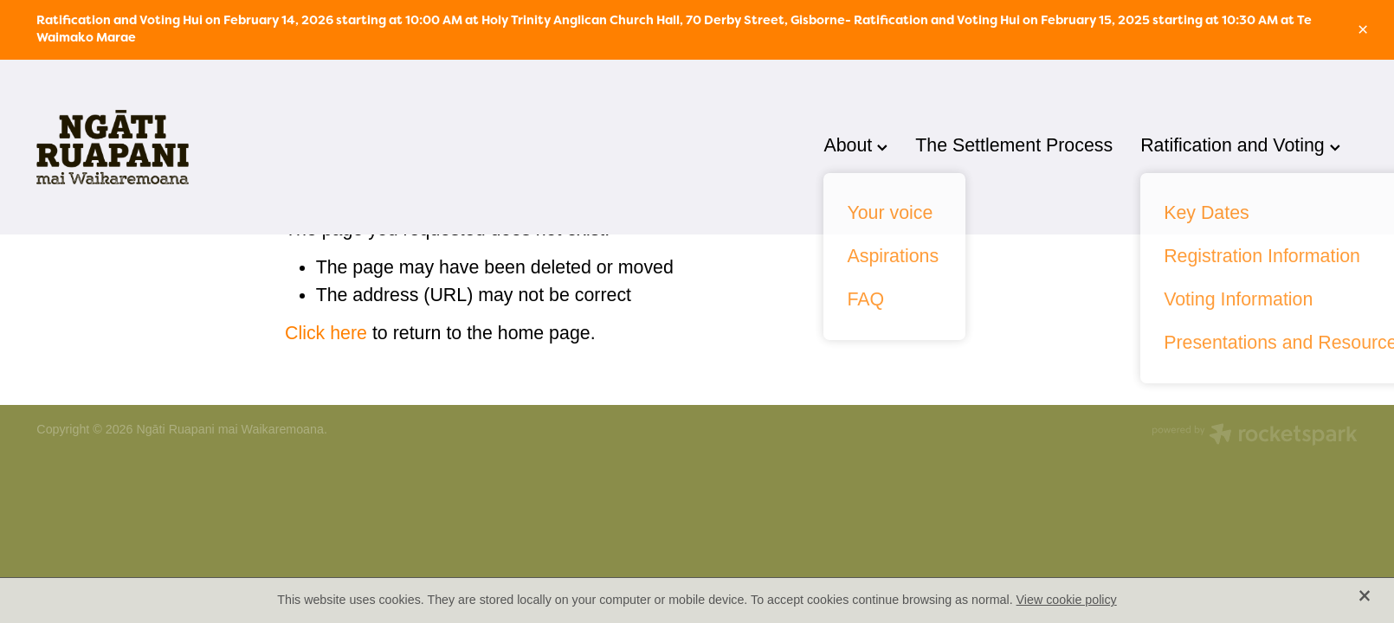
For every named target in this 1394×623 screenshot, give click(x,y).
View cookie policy (1066, 600)
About (855, 145)
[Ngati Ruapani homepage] (168, 147)
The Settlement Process (1014, 145)
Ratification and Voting (1240, 145)
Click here (326, 333)
